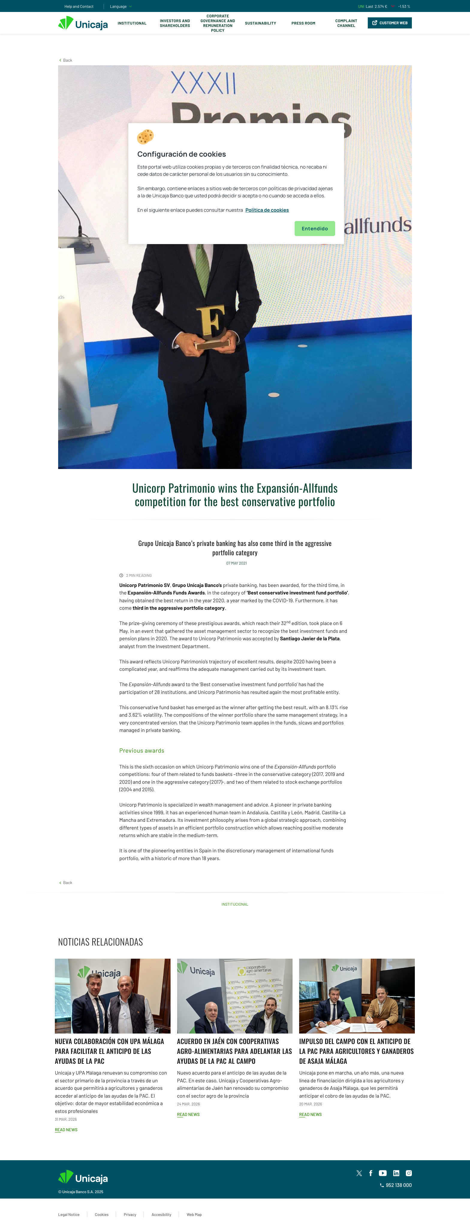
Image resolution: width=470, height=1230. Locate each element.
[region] (236, 183)
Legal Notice (69, 1214)
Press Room (303, 23)
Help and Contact (79, 6)
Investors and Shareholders (175, 23)
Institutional (132, 23)
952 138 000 (396, 1185)
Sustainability (260, 23)
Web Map (194, 1214)
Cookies (102, 1214)
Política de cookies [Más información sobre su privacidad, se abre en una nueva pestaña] (267, 210)
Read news (66, 1129)
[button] (65, 60)
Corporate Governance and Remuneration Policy (218, 23)
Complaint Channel (346, 23)
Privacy (130, 1214)
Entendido (315, 228)
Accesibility (161, 1214)
